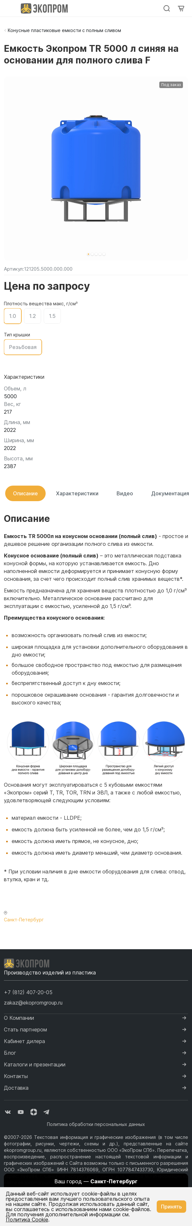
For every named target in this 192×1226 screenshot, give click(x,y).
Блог (10, 1053)
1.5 (52, 316)
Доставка (16, 1088)
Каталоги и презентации (34, 1064)
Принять (171, 1206)
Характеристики (77, 493)
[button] (88, 254)
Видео (125, 493)
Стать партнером (25, 1029)
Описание (25, 493)
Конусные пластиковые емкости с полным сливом (64, 30)
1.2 (32, 316)
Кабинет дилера (24, 1041)
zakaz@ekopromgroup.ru (33, 1002)
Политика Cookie (27, 1219)
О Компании (19, 1018)
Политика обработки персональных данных (96, 1124)
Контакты (16, 1076)
